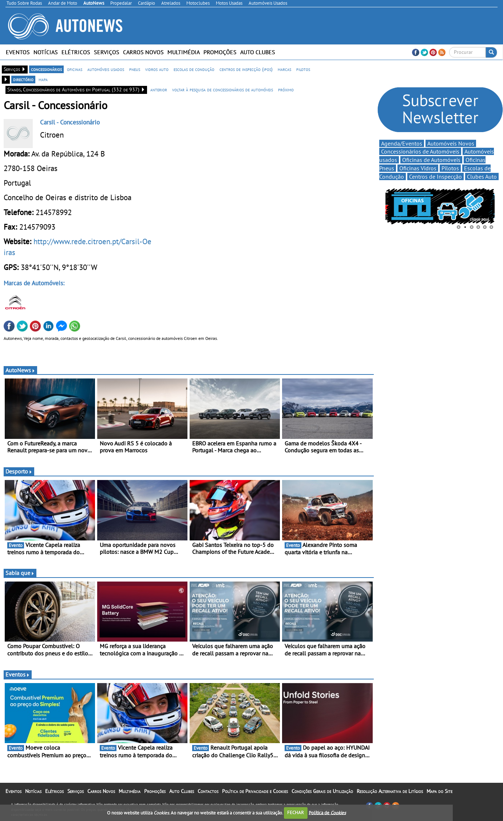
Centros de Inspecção (435, 176)
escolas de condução (194, 69)
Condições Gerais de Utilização (322, 791)
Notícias (45, 52)
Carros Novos (143, 52)
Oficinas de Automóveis (431, 159)
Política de (327, 812)
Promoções (220, 52)
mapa (43, 79)
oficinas (74, 69)
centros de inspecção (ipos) (246, 69)
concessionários (46, 69)
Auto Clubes (257, 52)
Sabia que (20, 572)
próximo (286, 89)
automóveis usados (105, 69)
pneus (134, 69)
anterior (158, 89)
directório (23, 79)
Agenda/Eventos (401, 143)
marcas (284, 69)
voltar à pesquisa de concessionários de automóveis (222, 89)
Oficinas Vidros (417, 168)
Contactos (208, 791)
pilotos (303, 69)
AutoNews (20, 370)
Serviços (106, 52)
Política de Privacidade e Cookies (255, 791)
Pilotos (450, 168)
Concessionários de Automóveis (420, 151)
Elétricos (76, 52)
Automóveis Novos (450, 143)
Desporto (18, 471)
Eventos (18, 52)
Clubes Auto (482, 176)
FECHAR (295, 812)
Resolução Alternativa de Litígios (390, 791)
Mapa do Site (439, 791)
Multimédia (183, 52)
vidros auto (157, 69)
